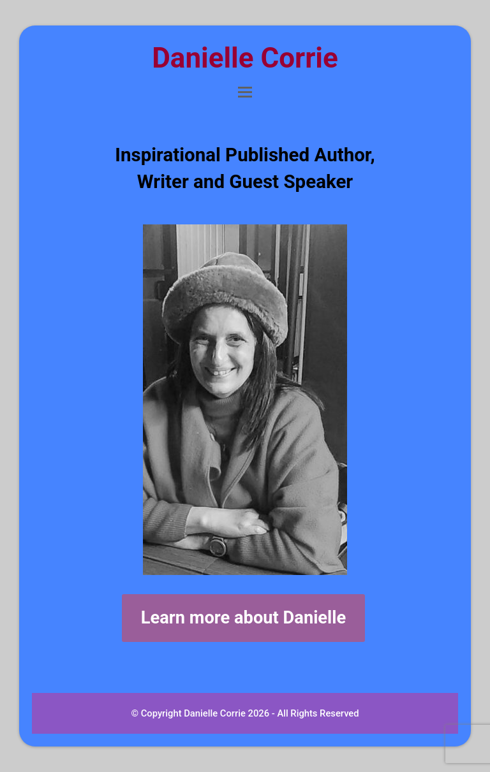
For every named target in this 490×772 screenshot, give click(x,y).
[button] (245, 92)
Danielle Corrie (245, 58)
